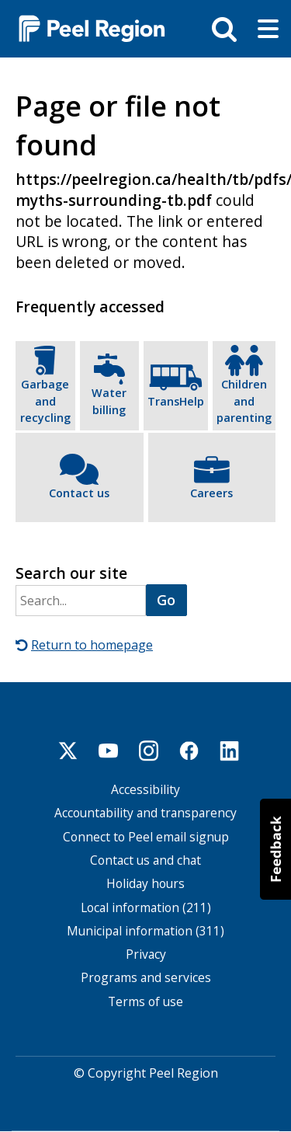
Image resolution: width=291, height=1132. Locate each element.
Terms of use (145, 1002)
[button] (275, 849)
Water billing (109, 401)
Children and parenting (244, 401)
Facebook (189, 750)
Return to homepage (92, 644)
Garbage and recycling (45, 401)
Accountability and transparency (145, 813)
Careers (211, 493)
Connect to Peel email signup (146, 837)
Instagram (149, 750)
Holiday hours (145, 884)
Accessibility (145, 790)
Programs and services (146, 978)
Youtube (108, 750)
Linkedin (229, 750)
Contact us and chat (145, 860)
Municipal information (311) (145, 931)
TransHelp (175, 401)
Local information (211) (146, 908)
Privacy (146, 954)
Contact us (79, 493)
